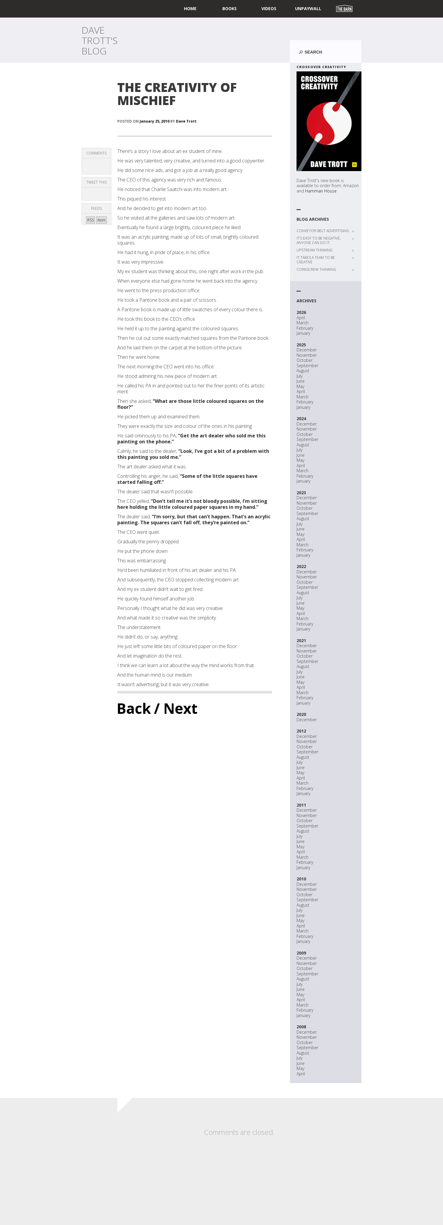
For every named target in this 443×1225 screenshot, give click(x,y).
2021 (301, 640)
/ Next (176, 708)
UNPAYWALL (308, 8)
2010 (301, 879)
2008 (301, 1027)
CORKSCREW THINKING (316, 269)
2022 (301, 566)
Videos (268, 8)
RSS (90, 220)
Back (134, 708)
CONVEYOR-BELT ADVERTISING (323, 231)
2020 (301, 714)
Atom (101, 220)
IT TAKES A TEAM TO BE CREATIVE (316, 259)
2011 (301, 805)
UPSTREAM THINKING (315, 250)
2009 (301, 953)
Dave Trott (186, 121)
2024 (301, 418)
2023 (301, 492)
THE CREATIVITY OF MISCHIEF (177, 94)
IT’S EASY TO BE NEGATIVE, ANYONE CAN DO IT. (319, 240)
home (190, 8)
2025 (301, 345)
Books (229, 8)
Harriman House (321, 191)
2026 (301, 312)
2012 (301, 731)
